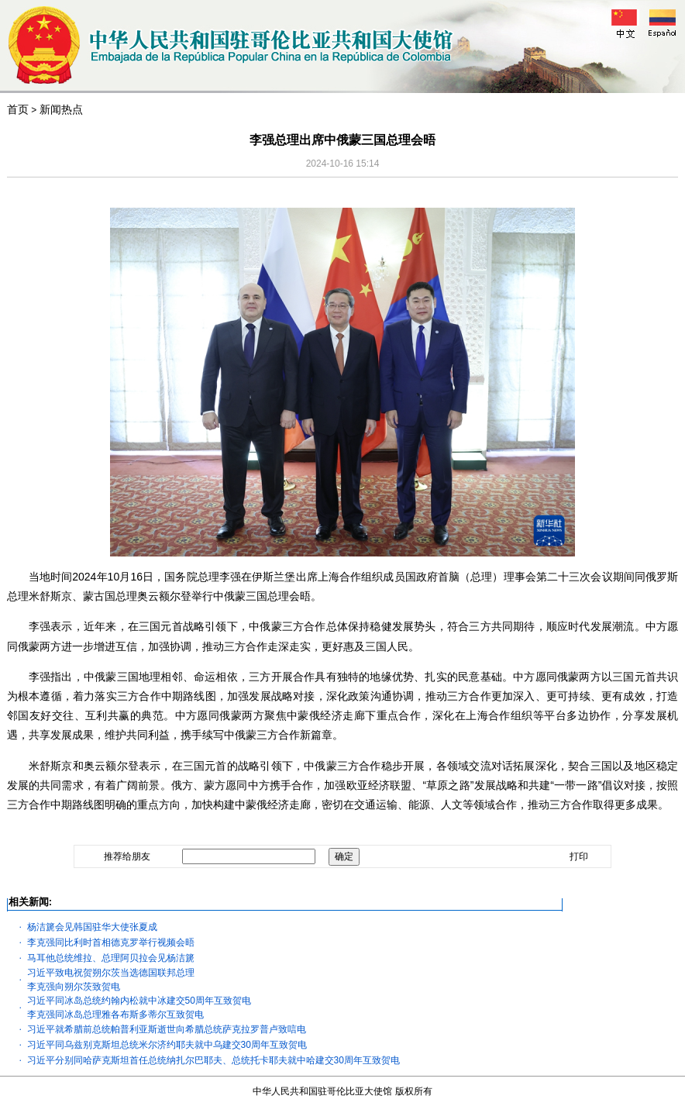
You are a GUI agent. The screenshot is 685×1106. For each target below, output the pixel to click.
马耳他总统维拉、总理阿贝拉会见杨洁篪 (110, 958)
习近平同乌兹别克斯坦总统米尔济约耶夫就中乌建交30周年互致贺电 (167, 1044)
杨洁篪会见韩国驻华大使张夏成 (92, 927)
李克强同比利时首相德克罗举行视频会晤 (110, 942)
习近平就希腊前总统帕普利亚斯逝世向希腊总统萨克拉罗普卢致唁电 (166, 1029)
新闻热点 (61, 109)
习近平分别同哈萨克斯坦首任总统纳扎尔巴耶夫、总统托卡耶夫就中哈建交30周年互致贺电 (213, 1060)
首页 (18, 109)
